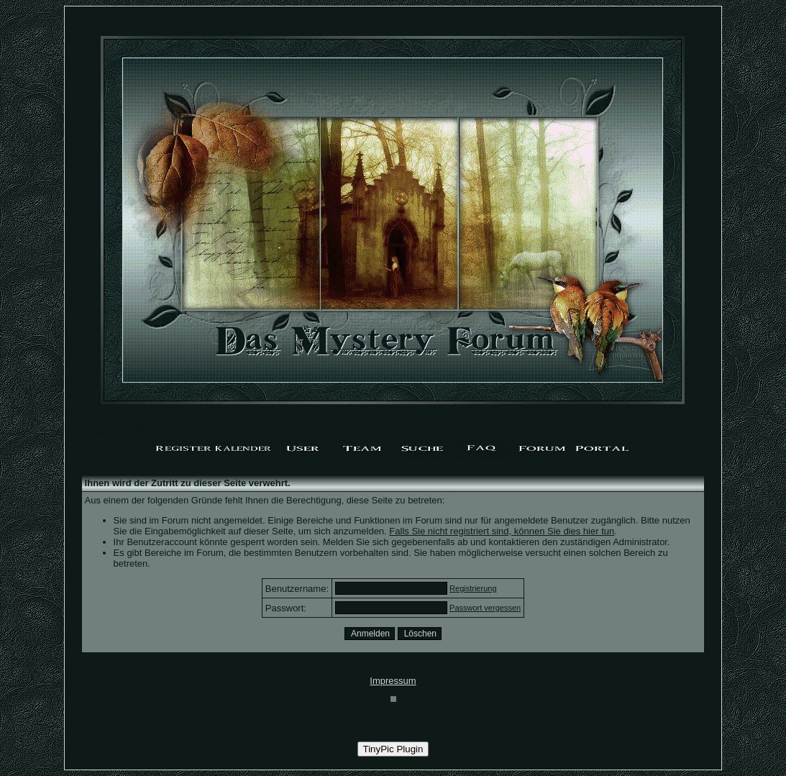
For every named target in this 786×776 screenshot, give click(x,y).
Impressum (393, 680)
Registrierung (472, 588)
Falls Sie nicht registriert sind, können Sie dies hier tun (501, 531)
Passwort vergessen (485, 607)
